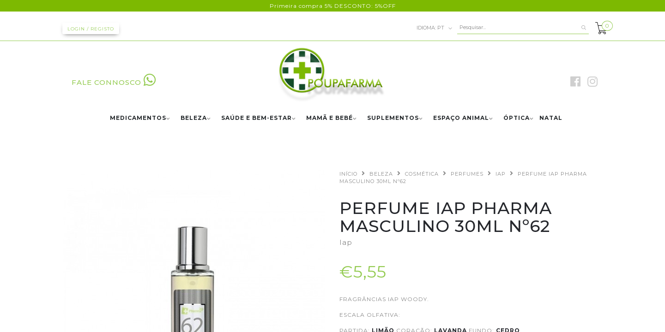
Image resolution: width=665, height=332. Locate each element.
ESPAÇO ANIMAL (461, 118)
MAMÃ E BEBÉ (329, 118)
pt (435, 28)
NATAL (550, 118)
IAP (501, 174)
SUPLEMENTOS (393, 118)
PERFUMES (467, 174)
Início (348, 174)
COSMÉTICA (422, 174)
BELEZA (194, 118)
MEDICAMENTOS (138, 118)
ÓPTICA (516, 118)
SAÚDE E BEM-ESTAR (256, 118)
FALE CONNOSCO (114, 82)
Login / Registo (90, 29)
